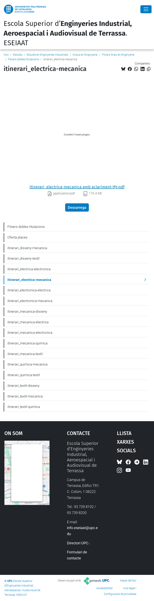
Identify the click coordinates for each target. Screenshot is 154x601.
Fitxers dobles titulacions (23, 59)
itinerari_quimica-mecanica (27, 364)
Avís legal (129, 588)
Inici (6, 54)
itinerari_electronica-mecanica (29, 301)
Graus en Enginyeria (85, 54)
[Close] (146, 9)
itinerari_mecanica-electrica (28, 322)
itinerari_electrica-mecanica (29, 280)
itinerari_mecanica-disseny (27, 311)
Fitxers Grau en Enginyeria (118, 54)
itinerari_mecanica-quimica (27, 343)
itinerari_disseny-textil (23, 258)
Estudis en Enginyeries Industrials (47, 54)
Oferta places (17, 237)
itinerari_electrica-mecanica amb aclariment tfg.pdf (77, 186)
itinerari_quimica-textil (23, 375)
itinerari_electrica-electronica (29, 269)
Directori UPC (77, 543)
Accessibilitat (104, 588)
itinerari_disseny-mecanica (27, 248)
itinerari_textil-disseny (23, 386)
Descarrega (77, 207)
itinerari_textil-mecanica (25, 396)
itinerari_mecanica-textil (25, 354)
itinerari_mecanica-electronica (29, 333)
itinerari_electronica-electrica (29, 290)
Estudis (17, 54)
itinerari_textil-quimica (23, 407)
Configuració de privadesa (120, 594)
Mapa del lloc (128, 580)
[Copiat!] (148, 69)
